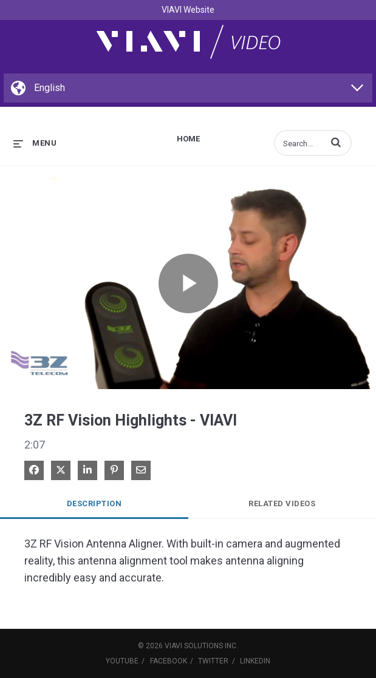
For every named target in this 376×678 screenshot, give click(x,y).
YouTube (122, 661)
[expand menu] (35, 143)
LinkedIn (255, 661)
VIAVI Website (188, 10)
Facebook (168, 661)
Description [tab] (94, 503)
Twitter (213, 661)
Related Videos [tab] (281, 503)
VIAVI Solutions (194, 646)
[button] (336, 142)
